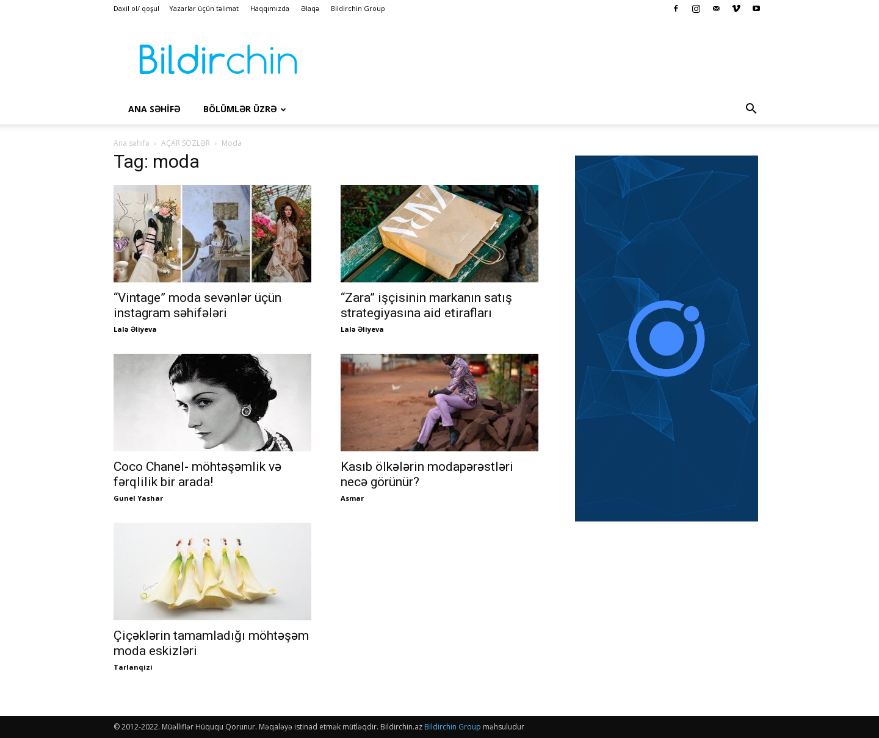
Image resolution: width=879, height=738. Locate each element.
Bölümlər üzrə (244, 109)
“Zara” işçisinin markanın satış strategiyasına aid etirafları (426, 305)
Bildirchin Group (358, 8)
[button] (750, 109)
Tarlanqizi (133, 667)
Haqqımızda (269, 8)
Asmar (352, 498)
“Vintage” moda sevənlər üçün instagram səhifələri (197, 305)
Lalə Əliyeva (135, 329)
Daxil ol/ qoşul (136, 8)
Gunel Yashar (138, 498)
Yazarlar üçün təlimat (204, 8)
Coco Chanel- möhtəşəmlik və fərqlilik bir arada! (197, 474)
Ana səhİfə (154, 109)
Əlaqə (310, 8)
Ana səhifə (132, 143)
